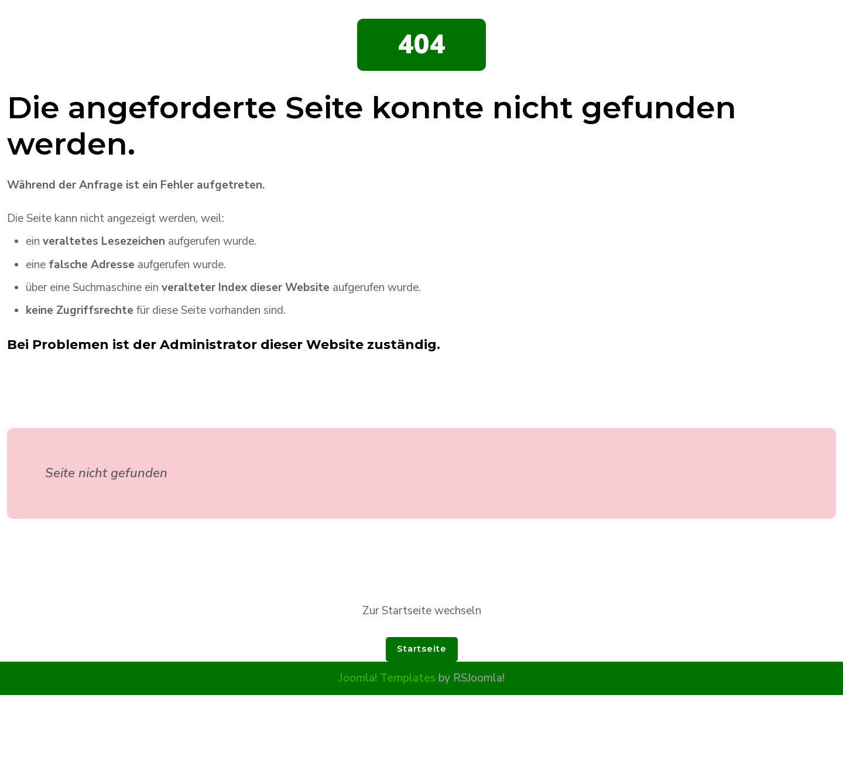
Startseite (422, 648)
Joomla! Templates (387, 678)
